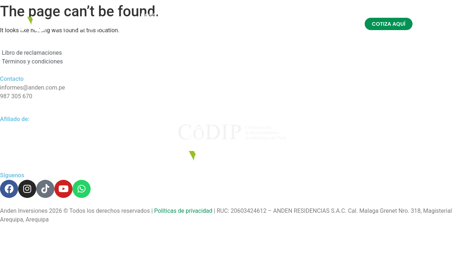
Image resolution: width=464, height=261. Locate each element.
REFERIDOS (247, 15)
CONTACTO (221, 32)
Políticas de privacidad (183, 210)
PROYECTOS (202, 15)
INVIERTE (289, 15)
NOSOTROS (156, 15)
